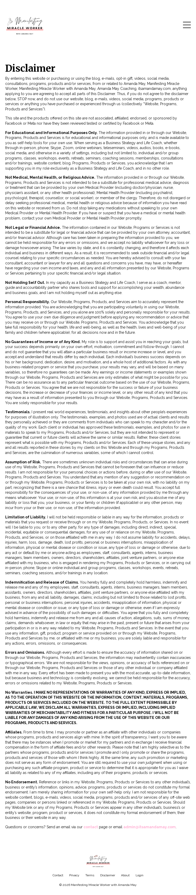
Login (139, 875)
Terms (89, 875)
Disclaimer (107, 875)
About (125, 875)
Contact (58, 875)
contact (91, 827)
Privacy (74, 875)
